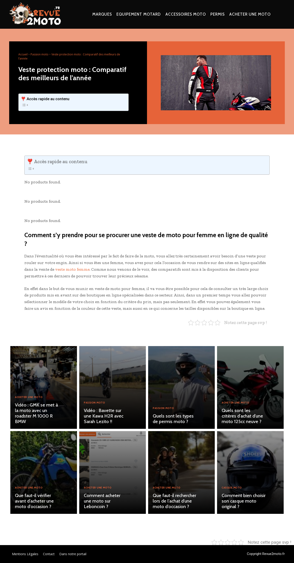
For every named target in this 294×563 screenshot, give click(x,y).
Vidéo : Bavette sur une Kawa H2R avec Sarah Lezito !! (103, 416)
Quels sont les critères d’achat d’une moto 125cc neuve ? (242, 416)
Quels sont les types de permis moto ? (173, 418)
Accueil (23, 54)
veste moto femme (72, 269)
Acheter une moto (31, 397)
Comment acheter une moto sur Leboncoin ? (102, 501)
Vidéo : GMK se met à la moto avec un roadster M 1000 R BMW (36, 413)
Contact (49, 554)
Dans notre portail (72, 554)
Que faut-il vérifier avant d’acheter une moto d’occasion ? (34, 501)
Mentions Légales (25, 554)
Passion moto (39, 54)
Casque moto (234, 487)
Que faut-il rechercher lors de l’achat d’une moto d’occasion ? (174, 501)
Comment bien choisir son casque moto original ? (244, 501)
